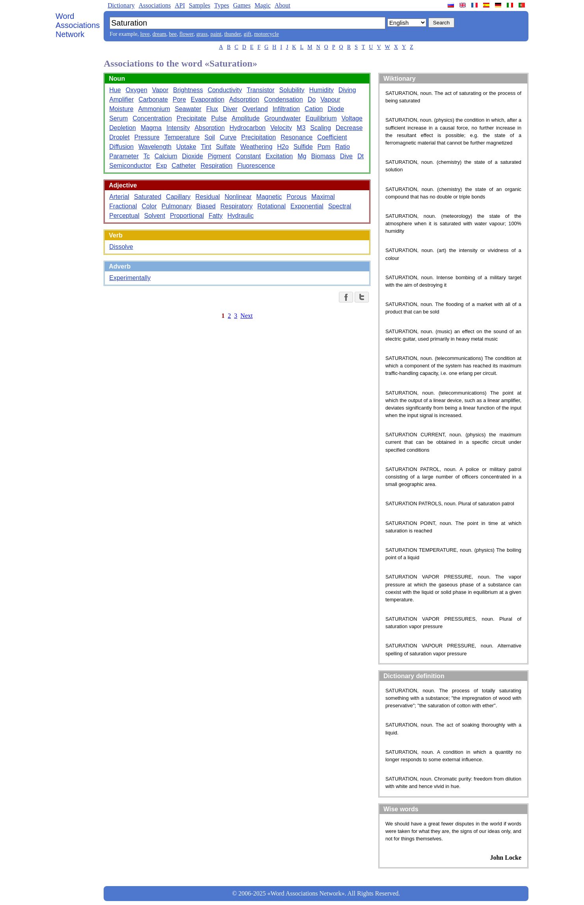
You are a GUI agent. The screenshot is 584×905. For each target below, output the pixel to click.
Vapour (330, 99)
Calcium (165, 156)
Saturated (147, 196)
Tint (206, 146)
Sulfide (303, 146)
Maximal (323, 196)
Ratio (342, 146)
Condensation (283, 99)
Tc (146, 156)
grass (202, 34)
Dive (346, 156)
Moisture (121, 109)
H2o (282, 146)
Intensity (178, 127)
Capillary (178, 196)
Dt (360, 156)
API (180, 5)
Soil (210, 137)
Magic (263, 5)
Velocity (281, 127)
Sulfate (226, 146)
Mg (302, 156)
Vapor (160, 90)
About (282, 5)
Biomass (323, 156)
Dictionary (121, 5)
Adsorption (244, 99)
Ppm (324, 146)
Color (149, 206)
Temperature (182, 137)
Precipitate (191, 118)
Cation (314, 109)
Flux (212, 109)
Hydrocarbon (247, 127)
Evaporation (207, 99)
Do (312, 99)
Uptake (186, 146)
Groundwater (282, 118)
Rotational (271, 206)
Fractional (123, 206)
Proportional (187, 215)
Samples (199, 5)
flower (186, 34)
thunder (232, 34)
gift (247, 34)
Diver (230, 109)
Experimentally (130, 277)
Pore (179, 99)
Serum (118, 118)
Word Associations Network (78, 25)
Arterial (119, 196)
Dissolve (121, 246)
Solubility (292, 90)
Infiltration (286, 109)
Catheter (184, 165)
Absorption (210, 127)
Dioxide (192, 156)
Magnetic (269, 196)
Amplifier (121, 99)
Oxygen (136, 90)
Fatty (215, 215)
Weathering (256, 146)
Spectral (340, 206)
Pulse (219, 118)
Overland (255, 109)
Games (241, 5)
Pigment (219, 156)
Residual (207, 196)
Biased (206, 206)
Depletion (122, 127)
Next (246, 315)
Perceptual (124, 215)
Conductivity (225, 90)
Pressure (147, 137)
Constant (248, 156)
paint (215, 34)
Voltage (351, 118)
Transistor (261, 90)
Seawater (188, 109)
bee (173, 34)
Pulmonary (177, 206)
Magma (151, 127)
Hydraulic (240, 215)
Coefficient (332, 137)
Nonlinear (238, 196)
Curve (227, 137)
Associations (155, 5)
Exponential (307, 206)
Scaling (320, 127)
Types (221, 5)
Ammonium (154, 109)
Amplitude (246, 118)
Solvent (154, 215)
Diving (347, 90)
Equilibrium (321, 118)
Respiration (216, 165)
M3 (301, 127)
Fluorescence (256, 165)
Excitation (279, 156)
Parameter (124, 156)
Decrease (349, 127)
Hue (115, 90)
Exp (161, 165)
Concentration (152, 118)
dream (159, 34)
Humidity (321, 90)
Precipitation (258, 137)
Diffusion (121, 146)
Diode (335, 109)
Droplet (119, 137)
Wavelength (154, 146)
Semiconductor (130, 165)
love (145, 34)
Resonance (296, 137)
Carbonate (153, 99)
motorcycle (266, 34)
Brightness (188, 90)
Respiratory (236, 206)
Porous (296, 196)
